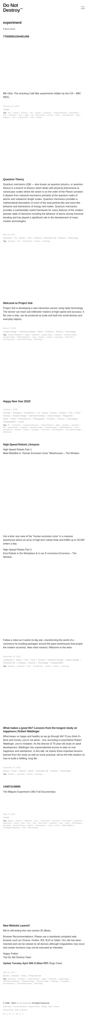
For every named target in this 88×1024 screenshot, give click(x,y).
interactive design (9, 337)
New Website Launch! (16, 925)
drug (4, 115)
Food (77, 413)
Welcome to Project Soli (17, 303)
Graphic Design (10, 331)
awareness (28, 821)
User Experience (8, 339)
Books (22, 238)
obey (61, 823)
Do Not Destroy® (23, 1003)
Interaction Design (70, 335)
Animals (6, 413)
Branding (22, 979)
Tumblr (6, 109)
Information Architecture (11, 981)
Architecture (29, 413)
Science (62, 238)
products (41, 337)
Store (50, 1006)
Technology (73, 238)
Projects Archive (34, 1006)
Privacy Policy (8, 1010)
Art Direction (16, 425)
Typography (65, 981)
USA (32, 117)
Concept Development (15, 335)
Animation (7, 238)
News (40, 331)
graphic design (47, 335)
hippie (27, 115)
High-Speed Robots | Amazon (21, 444)
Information (7, 1006)
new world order (67, 115)
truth (13, 117)
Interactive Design (27, 331)
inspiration (58, 335)
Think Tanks (69, 337)
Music (5, 419)
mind (34, 823)
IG (10, 1014)
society (57, 825)
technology (46, 241)
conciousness (45, 821)
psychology (7, 825)
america (15, 113)
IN (4, 1014)
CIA (31, 113)
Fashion (62, 413)
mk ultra (50, 115)
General (37, 238)
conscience (56, 821)
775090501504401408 (16, 36)
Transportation (9, 422)
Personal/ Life (50, 238)
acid (9, 113)
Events (54, 413)
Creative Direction (47, 425)
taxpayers (6, 117)
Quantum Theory (13, 179)
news (34, 337)
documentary (73, 113)
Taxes (78, 115)
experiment (12, 115)
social (50, 825)
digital (27, 335)
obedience (53, 823)
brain (36, 821)
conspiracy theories (60, 113)
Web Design (38, 339)
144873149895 (11, 786)
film (19, 241)
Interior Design (54, 416)
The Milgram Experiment (11, 828)
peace (67, 823)
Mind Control (40, 115)
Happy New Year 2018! (17, 401)
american (24, 113)
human (16, 823)
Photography (38, 419)
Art (16, 238)
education (65, 425)
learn (23, 823)
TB (17, 1014)
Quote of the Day (19, 825)
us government (23, 117)
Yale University (33, 828)
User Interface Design (24, 339)
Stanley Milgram (67, 825)
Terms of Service (21, 1010)
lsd (32, 115)
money (57, 115)
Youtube (39, 117)
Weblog (44, 1006)
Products (49, 331)
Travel (21, 422)
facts (20, 115)
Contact (56, 1006)
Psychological (76, 823)
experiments (7, 823)
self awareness (40, 825)
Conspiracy (47, 113)
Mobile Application (24, 337)
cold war (38, 113)
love (28, 823)
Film (30, 238)
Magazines (68, 416)
